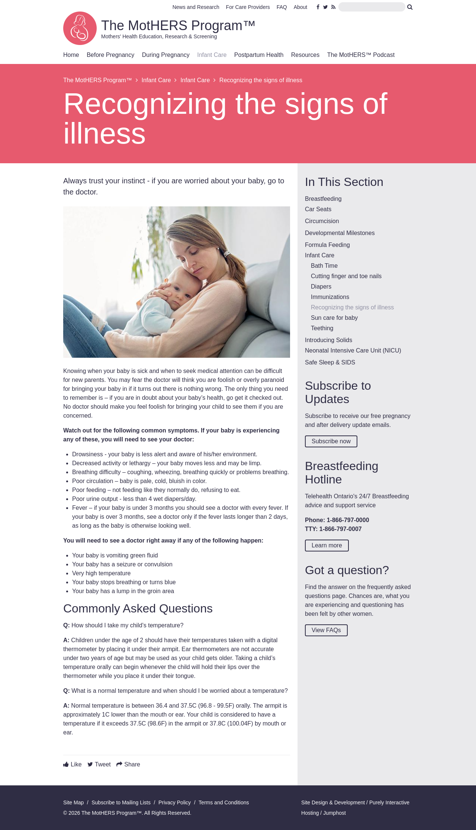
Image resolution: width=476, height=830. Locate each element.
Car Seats (318, 209)
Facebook (319, 7)
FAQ (282, 7)
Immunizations (330, 297)
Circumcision (322, 221)
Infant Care (211, 55)
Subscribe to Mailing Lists (121, 802)
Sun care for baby (334, 318)
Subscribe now (331, 441)
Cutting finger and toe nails (346, 276)
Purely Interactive (389, 802)
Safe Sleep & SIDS (330, 362)
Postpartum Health (259, 55)
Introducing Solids (328, 340)
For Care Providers (248, 7)
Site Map (73, 802)
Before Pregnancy (110, 55)
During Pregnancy (166, 55)
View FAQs (326, 630)
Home (71, 55)
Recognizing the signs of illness (352, 307)
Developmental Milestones (340, 233)
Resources (305, 55)
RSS (334, 7)
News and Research (196, 7)
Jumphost (334, 813)
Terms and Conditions (224, 802)
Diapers (321, 286)
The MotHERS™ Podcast (361, 55)
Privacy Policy (174, 802)
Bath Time (324, 266)
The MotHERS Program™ (178, 25)
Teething (322, 328)
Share (132, 764)
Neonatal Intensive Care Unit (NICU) (353, 350)
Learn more (327, 545)
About (301, 7)
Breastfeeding (323, 199)
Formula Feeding (327, 245)
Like (76, 764)
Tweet (103, 764)
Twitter (325, 7)
